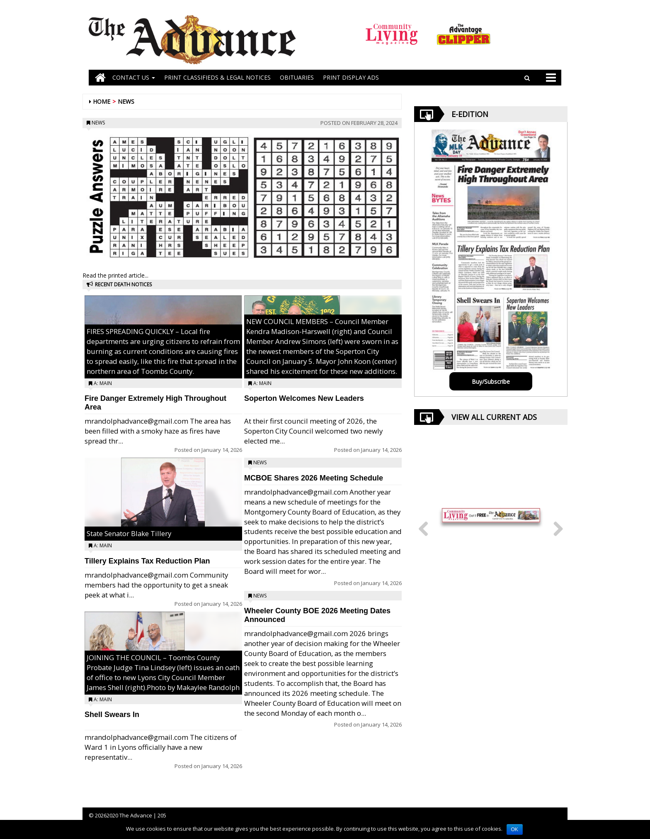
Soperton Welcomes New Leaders (304, 398)
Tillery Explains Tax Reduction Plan (147, 561)
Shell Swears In (112, 714)
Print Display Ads (351, 77)
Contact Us (133, 77)
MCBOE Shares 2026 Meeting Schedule (313, 478)
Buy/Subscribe (491, 381)
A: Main (103, 383)
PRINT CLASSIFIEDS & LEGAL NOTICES (217, 77)
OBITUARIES (297, 77)
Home (101, 101)
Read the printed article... (115, 275)
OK (514, 829)
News (126, 101)
